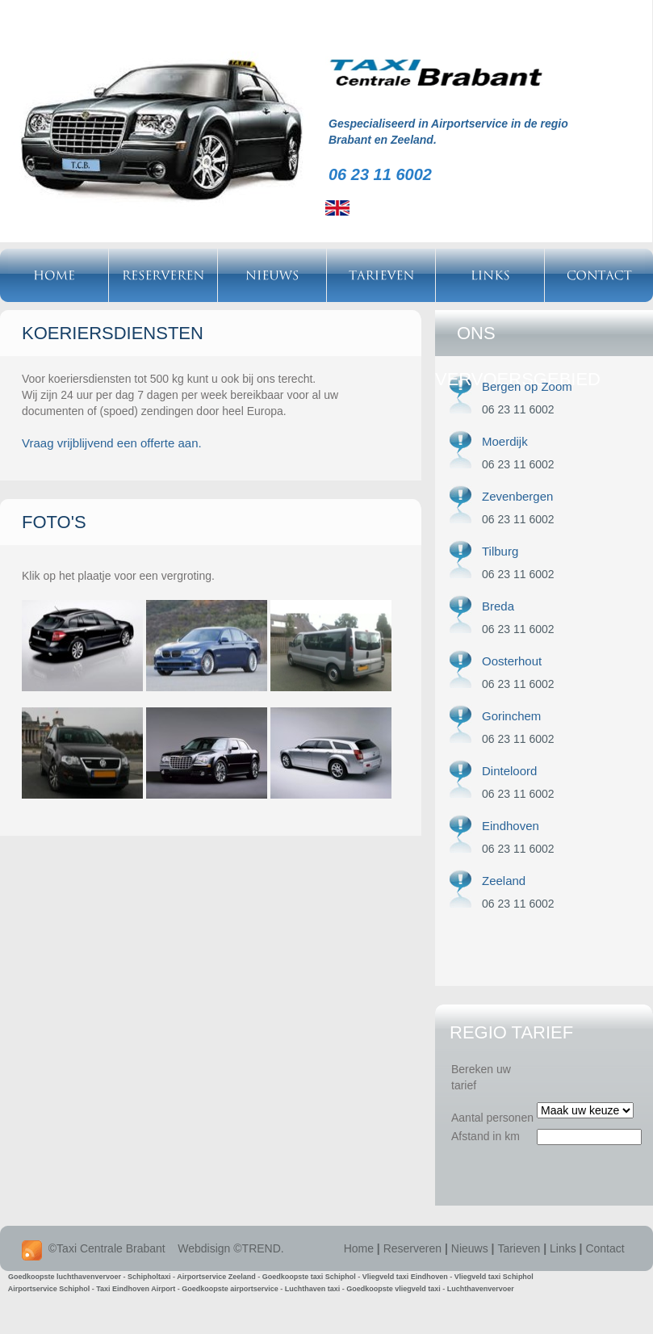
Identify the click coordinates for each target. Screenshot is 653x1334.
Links (563, 1248)
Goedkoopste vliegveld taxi (393, 1289)
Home (359, 1248)
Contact (604, 1248)
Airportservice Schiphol (49, 1289)
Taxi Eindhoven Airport (135, 1289)
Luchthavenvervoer (480, 1289)
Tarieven (518, 1248)
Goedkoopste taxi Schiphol (309, 1277)
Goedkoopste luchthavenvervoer (64, 1277)
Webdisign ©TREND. (230, 1248)
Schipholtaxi (149, 1277)
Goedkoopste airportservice (230, 1289)
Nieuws (469, 1248)
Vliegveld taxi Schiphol (494, 1277)
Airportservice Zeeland (216, 1277)
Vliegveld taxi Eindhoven (405, 1277)
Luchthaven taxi (313, 1289)
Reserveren (412, 1248)
